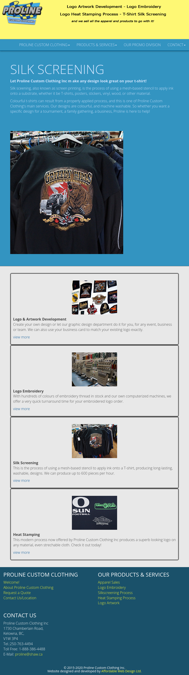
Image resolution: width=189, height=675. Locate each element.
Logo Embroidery (112, 587)
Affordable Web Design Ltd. (121, 671)
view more (21, 337)
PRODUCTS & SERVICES (97, 44)
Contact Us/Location (19, 597)
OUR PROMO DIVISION (142, 44)
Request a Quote (17, 592)
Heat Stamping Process (116, 597)
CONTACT (177, 44)
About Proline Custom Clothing (28, 587)
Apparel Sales (109, 582)
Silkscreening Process (115, 592)
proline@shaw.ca (29, 654)
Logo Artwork (109, 602)
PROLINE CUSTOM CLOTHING (44, 44)
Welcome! (11, 582)
